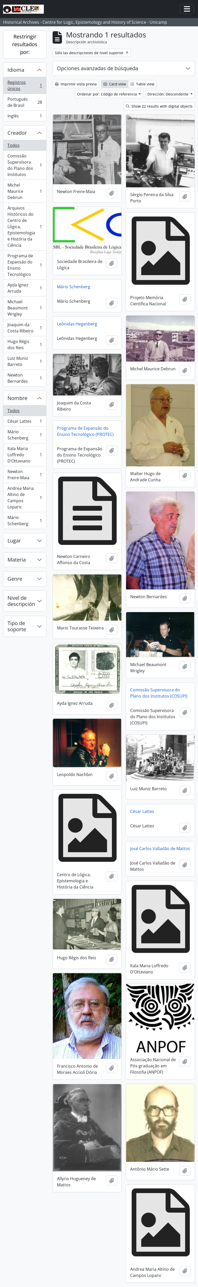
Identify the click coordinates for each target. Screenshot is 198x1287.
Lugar (14, 540)
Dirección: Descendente (168, 94)
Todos (13, 145)
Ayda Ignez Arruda (24, 288)
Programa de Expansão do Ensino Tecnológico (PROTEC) (85, 431)
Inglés (24, 117)
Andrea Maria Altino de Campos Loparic (24, 497)
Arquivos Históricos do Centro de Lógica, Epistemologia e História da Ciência (24, 226)
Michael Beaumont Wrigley (24, 308)
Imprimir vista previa (76, 84)
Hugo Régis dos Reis (24, 344)
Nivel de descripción (21, 600)
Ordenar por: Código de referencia (107, 94)
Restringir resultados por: (24, 44)
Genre (14, 578)
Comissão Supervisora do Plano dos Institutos (24, 165)
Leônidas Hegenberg (77, 324)
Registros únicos (24, 85)
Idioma (15, 69)
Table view (142, 84)
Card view (114, 84)
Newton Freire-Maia (24, 475)
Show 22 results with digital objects (159, 106)
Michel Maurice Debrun (24, 191)
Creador (17, 132)
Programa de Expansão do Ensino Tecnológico (24, 265)
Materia (16, 559)
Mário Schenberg (24, 435)
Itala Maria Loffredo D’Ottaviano (24, 455)
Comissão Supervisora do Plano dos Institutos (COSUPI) (158, 693)
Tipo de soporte (16, 626)
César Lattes (24, 422)
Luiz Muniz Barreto (24, 361)
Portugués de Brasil (24, 102)
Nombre (17, 398)
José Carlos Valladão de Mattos (160, 848)
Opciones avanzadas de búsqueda (97, 68)
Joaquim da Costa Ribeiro (24, 328)
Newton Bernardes (24, 378)
